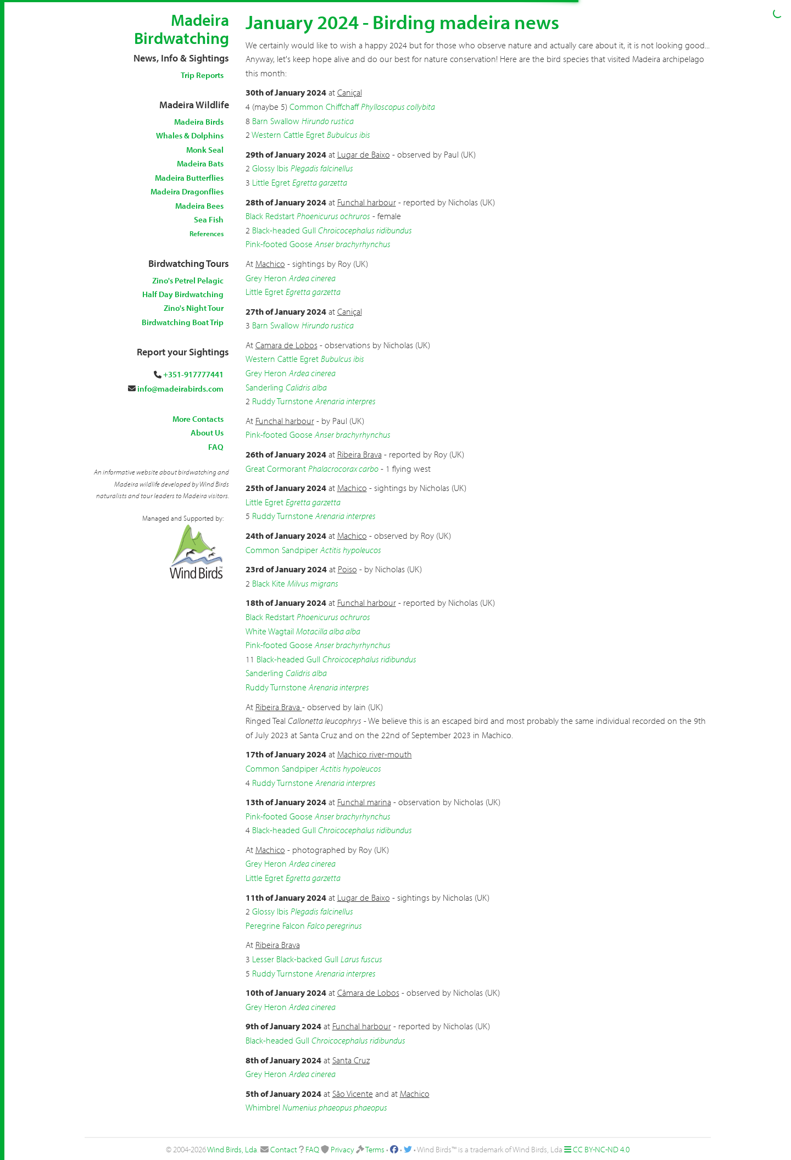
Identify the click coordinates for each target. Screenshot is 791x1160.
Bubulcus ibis (348, 134)
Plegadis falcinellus (322, 168)
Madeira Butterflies (189, 177)
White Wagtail (270, 631)
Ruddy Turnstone (282, 400)
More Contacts (198, 419)
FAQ (216, 447)
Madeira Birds (199, 121)
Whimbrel (263, 1107)
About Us (207, 432)
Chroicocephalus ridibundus (365, 230)
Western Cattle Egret (288, 134)
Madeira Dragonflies (187, 191)
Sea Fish (209, 219)
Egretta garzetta (319, 182)
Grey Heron (266, 277)
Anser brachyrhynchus (353, 243)
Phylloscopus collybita (398, 106)
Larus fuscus (361, 958)
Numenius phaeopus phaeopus (334, 1107)
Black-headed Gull (284, 230)
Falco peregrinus (334, 925)
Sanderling (264, 387)
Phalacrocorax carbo (343, 468)
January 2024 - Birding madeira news (402, 21)
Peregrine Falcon (275, 925)
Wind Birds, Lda (232, 1149)
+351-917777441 (193, 374)
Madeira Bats (200, 163)
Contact (283, 1149)
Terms (375, 1149)
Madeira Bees (199, 205)
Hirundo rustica (328, 120)
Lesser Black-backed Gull (295, 958)
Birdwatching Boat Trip (183, 322)
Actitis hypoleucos (350, 549)
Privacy (342, 1149)
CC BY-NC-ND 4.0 (601, 1149)
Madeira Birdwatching (181, 28)
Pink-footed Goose (279, 243)
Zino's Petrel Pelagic (188, 280)
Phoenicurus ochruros (333, 215)
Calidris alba (306, 387)
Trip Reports (202, 75)
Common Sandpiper (282, 549)
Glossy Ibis (270, 168)
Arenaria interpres (345, 400)
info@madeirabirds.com (180, 388)
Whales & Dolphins (190, 135)
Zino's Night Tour (194, 308)
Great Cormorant (276, 468)
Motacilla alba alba (328, 631)
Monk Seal (205, 149)
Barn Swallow (275, 120)
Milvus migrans (312, 583)
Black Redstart (270, 215)
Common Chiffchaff (324, 106)
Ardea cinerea (312, 277)
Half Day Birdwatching (183, 294)
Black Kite (268, 583)
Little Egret (271, 182)
